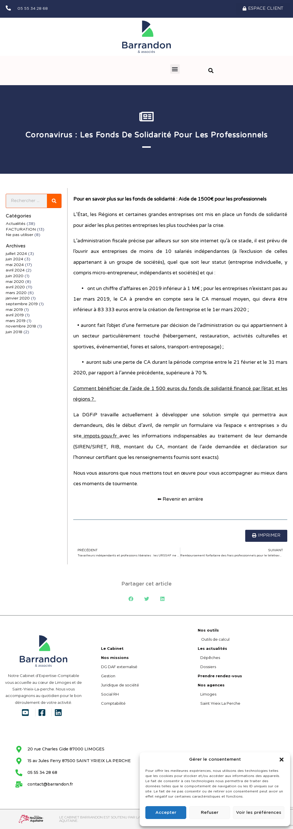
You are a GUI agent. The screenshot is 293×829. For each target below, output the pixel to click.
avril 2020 (15, 287)
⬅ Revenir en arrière (180, 499)
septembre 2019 (22, 304)
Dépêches (209, 657)
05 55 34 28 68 (32, 9)
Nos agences (211, 685)
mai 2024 (15, 265)
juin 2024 (14, 259)
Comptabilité (113, 703)
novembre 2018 (21, 327)
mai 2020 (15, 282)
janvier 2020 (18, 299)
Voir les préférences (258, 812)
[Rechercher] (54, 201)
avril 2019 (15, 315)
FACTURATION (21, 229)
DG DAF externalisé (119, 666)
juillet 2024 (16, 254)
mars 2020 (16, 293)
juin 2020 (14, 276)
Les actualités (212, 648)
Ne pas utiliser (19, 235)
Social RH (110, 694)
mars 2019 (15, 321)
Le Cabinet (112, 648)
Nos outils (208, 630)
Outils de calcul (213, 639)
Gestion (108, 676)
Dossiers (207, 666)
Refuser (209, 812)
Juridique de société (120, 685)
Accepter (165, 812)
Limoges (207, 694)
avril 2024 (15, 271)
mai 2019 (14, 310)
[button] (281, 759)
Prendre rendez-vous (220, 676)
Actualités (15, 224)
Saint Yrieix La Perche (219, 703)
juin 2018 (14, 332)
